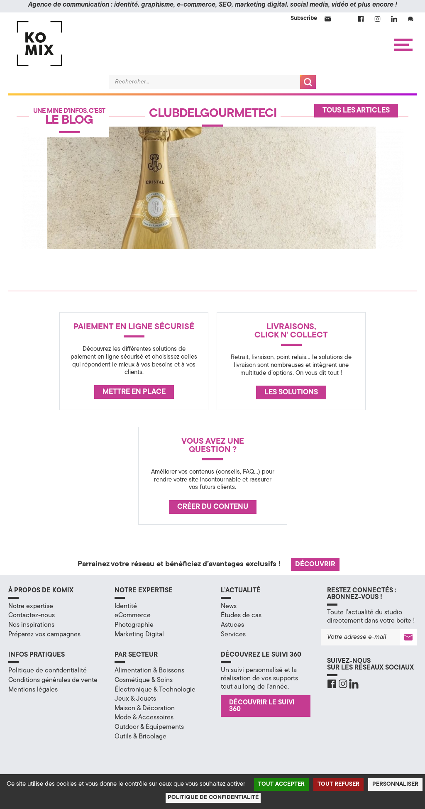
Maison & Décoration (145, 708)
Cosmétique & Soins (144, 680)
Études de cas (241, 615)
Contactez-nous (31, 615)
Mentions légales (33, 690)
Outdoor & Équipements (149, 727)
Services (233, 634)
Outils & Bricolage (140, 736)
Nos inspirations (31, 625)
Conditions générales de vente (53, 680)
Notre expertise (30, 606)
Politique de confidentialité (47, 670)
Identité (126, 606)
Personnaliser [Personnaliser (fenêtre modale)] (395, 784)
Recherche (308, 82)
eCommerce (133, 615)
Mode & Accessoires (144, 717)
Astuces (232, 625)
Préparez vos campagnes (44, 634)
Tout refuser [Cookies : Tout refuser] (338, 784)
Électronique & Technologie (155, 690)
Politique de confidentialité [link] (213, 797)
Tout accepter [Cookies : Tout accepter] (281, 784)
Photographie (134, 625)
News (229, 606)
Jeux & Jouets (135, 699)
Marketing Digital (139, 634)
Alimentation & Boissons (149, 670)
